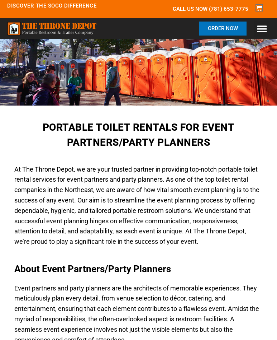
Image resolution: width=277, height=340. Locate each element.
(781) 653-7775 (228, 9)
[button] (262, 28)
